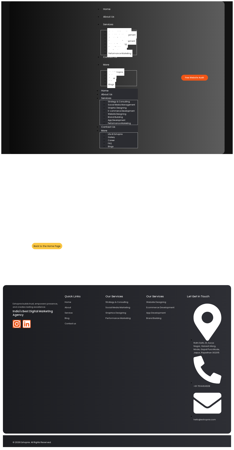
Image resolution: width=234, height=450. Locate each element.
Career (111, 140)
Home (106, 9)
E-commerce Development (121, 110)
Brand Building (115, 117)
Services (108, 24)
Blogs (111, 84)
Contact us (70, 323)
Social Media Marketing (117, 307)
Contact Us (110, 57)
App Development (116, 120)
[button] (194, 78)
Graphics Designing (115, 312)
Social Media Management (121, 104)
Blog (67, 318)
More (106, 64)
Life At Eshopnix (115, 134)
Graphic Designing (117, 107)
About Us (108, 16)
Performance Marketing (119, 53)
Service (69, 312)
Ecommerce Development (160, 307)
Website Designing (117, 114)
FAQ (110, 143)
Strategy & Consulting (119, 101)
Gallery (111, 137)
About (68, 307)
